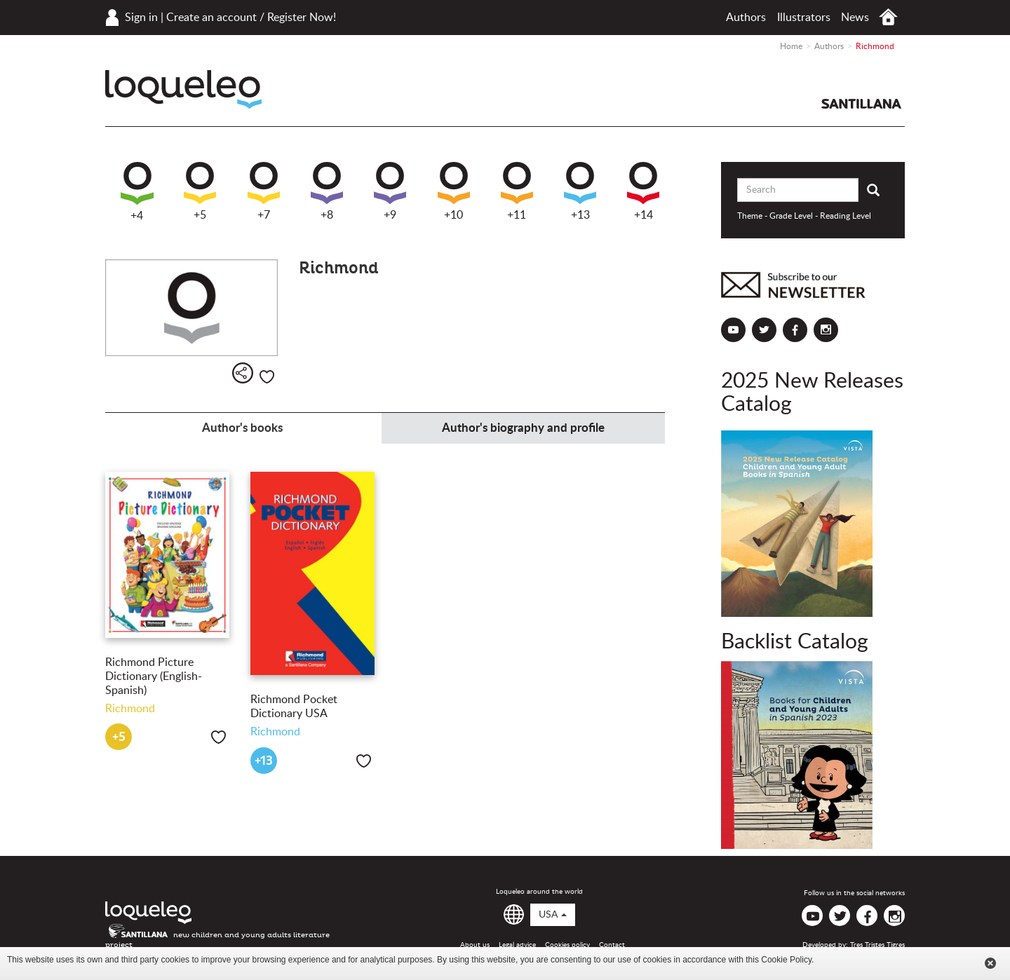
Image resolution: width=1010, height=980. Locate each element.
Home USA (888, 17)
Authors (746, 17)
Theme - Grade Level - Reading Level (804, 216)
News (855, 17)
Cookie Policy (786, 960)
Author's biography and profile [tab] (523, 428)
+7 (264, 191)
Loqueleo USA (183, 89)
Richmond (130, 708)
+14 (643, 191)
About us (475, 944)
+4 (137, 192)
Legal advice (517, 944)
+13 (580, 191)
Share (242, 372)
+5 (200, 191)
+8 (327, 191)
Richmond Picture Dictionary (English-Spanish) (153, 676)
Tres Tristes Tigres (877, 944)
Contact (612, 944)
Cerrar (990, 963)
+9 (390, 191)
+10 (454, 191)
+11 (517, 191)
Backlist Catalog (794, 642)
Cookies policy (567, 944)
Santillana (861, 104)
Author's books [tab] (242, 428)
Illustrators (803, 17)
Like (267, 376)
